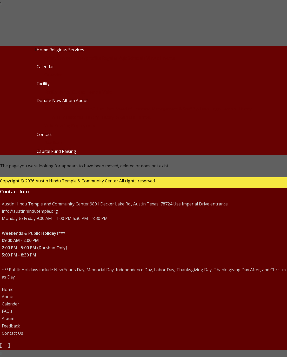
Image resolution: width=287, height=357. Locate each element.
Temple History (237, 109)
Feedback (53, 143)
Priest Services (58, 58)
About (82, 100)
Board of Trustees (133, 109)
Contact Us (12, 333)
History (91, 117)
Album (68, 100)
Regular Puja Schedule (123, 58)
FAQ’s (7, 311)
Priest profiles (87, 58)
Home (42, 50)
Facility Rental (57, 92)
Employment (83, 125)
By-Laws (201, 109)
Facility (43, 84)
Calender (10, 304)
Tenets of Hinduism (94, 109)
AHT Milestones (67, 117)
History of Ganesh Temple (125, 117)
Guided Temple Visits (92, 92)
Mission (52, 109)
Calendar (45, 66)
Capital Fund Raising (56, 151)
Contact (44, 134)
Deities (67, 109)
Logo (215, 109)
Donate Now (49, 100)
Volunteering (57, 125)
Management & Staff (172, 109)
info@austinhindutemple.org (30, 211)
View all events (160, 58)
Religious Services (66, 50)
